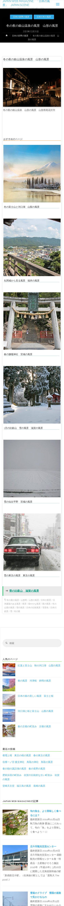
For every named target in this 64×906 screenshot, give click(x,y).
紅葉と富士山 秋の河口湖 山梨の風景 (39, 665)
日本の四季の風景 (21, 17)
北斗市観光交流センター (43, 846)
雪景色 (45, 607)
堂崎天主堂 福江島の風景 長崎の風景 (24, 785)
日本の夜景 (46, 600)
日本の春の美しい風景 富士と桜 (35, 696)
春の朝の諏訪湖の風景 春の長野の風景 (24, 768)
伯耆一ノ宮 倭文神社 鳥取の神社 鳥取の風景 (28, 762)
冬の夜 (17, 611)
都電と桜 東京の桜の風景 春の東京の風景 (26, 755)
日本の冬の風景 (44, 17)
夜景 (24, 604)
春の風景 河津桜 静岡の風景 (34, 680)
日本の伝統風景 (33, 607)
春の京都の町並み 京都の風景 (34, 726)
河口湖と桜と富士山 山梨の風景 (35, 711)
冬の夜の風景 (13, 600)
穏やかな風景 (34, 604)
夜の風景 (46, 604)
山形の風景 (34, 600)
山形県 (24, 600)
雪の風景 (20, 607)
